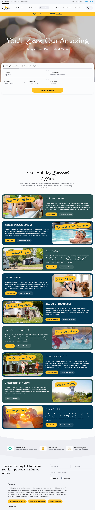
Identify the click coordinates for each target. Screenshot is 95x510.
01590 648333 (89, 2)
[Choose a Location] (25, 73)
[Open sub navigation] (20, 8)
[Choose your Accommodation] (70, 73)
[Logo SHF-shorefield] (6, 8)
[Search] (47, 90)
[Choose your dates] (25, 82)
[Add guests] (70, 82)
